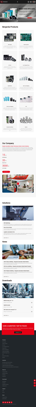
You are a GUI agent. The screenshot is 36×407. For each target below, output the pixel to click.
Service (3, 392)
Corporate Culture (5, 373)
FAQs (3, 390)
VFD (3, 354)
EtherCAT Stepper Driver (5, 352)
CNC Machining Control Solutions (7, 362)
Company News (4, 397)
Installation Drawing (5, 384)
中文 (34, 1)
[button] (1, 13)
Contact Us (18, 332)
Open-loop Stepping (5, 349)
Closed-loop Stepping (5, 351)
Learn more (6, 171)
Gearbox (3, 357)
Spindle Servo (4, 348)
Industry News (4, 398)
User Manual (4, 381)
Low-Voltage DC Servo (5, 346)
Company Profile (4, 371)
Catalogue (3, 382)
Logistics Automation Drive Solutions (7, 365)
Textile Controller (4, 343)
